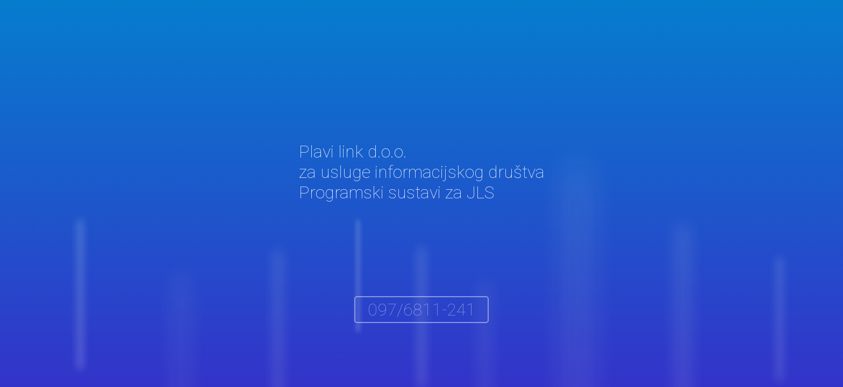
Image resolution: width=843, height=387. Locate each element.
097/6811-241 (422, 309)
